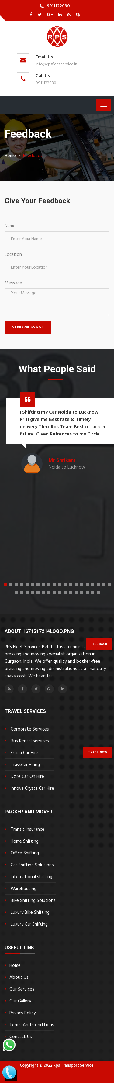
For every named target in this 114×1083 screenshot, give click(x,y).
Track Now (97, 752)
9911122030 (58, 6)
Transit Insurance (27, 829)
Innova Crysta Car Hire (32, 788)
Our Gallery (20, 1001)
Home (15, 965)
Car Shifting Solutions (32, 865)
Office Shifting (25, 853)
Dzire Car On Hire (27, 776)
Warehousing (23, 888)
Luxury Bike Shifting (30, 912)
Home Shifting (25, 841)
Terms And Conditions (31, 1025)
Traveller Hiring (25, 764)
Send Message (28, 327)
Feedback (32, 156)
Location (13, 254)
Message (13, 283)
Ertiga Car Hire (24, 753)
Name (10, 226)
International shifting (31, 877)
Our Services (21, 989)
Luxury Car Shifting (29, 924)
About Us (19, 977)
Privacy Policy (22, 1013)
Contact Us (20, 1036)
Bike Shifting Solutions (33, 900)
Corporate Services (30, 729)
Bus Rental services (30, 741)
